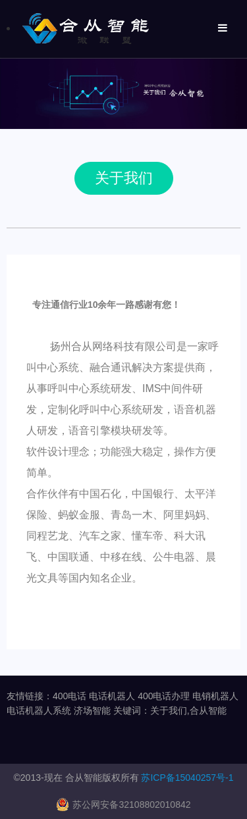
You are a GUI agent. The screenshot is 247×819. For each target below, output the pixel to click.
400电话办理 (164, 696)
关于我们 (124, 178)
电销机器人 (215, 696)
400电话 (69, 696)
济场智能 (92, 710)
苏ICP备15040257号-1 (187, 777)
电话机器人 (112, 696)
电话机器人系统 (39, 710)
